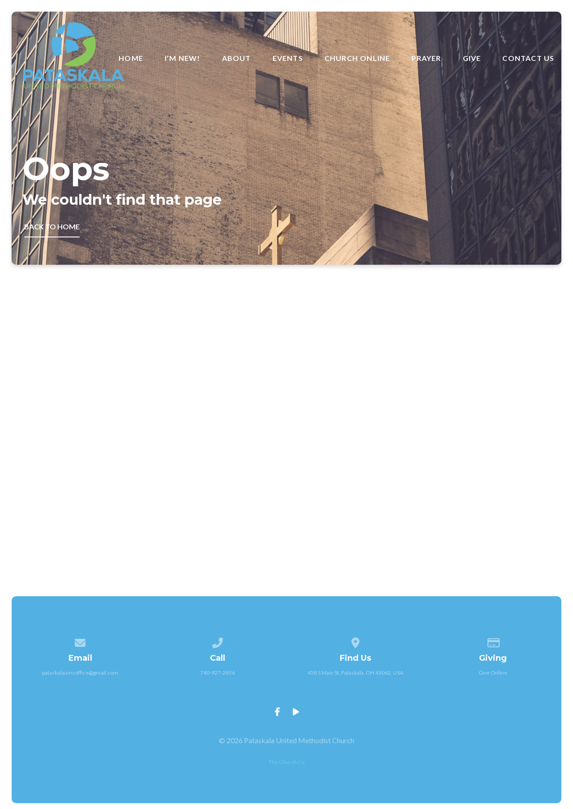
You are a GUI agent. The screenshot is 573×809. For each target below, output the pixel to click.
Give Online (493, 672)
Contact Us (528, 58)
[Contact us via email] (80, 641)
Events (288, 58)
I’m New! (183, 58)
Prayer (426, 58)
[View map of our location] (355, 641)
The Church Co (286, 761)
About (236, 58)
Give (472, 58)
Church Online (357, 58)
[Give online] (492, 641)
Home (131, 58)
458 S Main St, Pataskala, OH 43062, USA (355, 672)
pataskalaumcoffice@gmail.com (80, 672)
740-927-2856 (217, 672)
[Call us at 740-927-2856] (218, 641)
